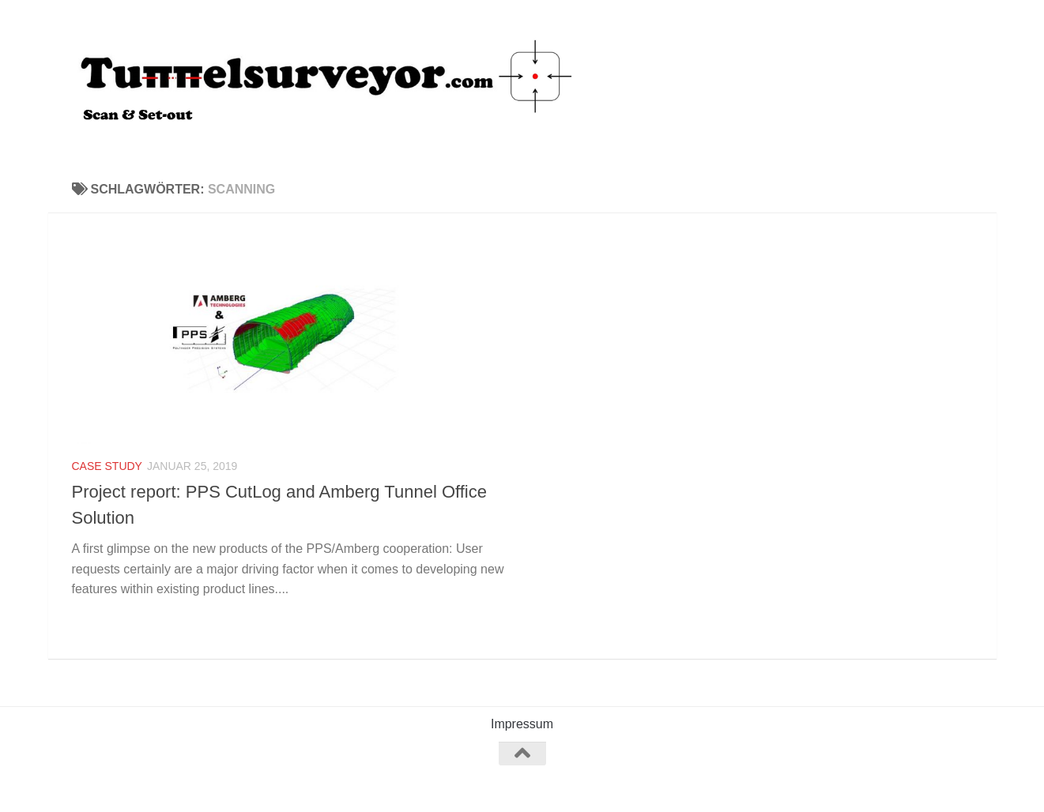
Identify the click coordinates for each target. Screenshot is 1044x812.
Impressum (522, 724)
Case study (107, 466)
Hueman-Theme (291, 779)
